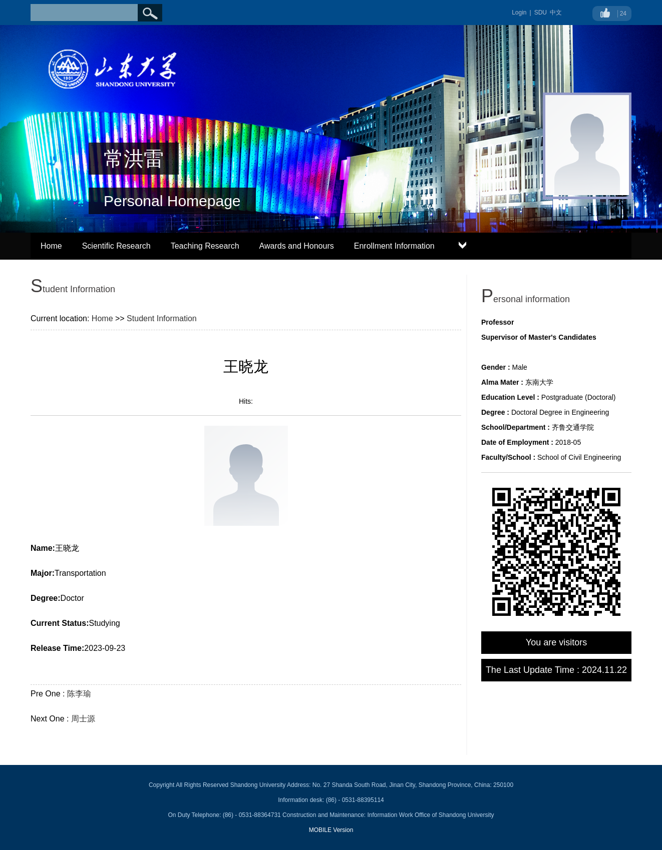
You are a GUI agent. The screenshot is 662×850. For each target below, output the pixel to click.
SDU (540, 12)
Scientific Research (116, 246)
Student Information (162, 318)
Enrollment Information (394, 246)
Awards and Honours (296, 246)
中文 (556, 12)
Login (519, 12)
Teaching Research (205, 246)
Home (51, 246)
